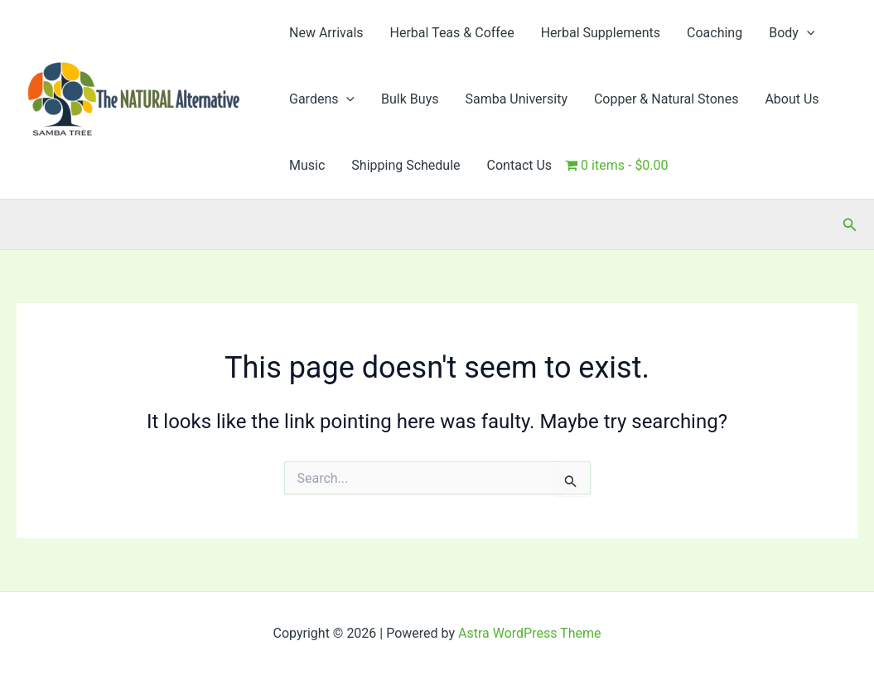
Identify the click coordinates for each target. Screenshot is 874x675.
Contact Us (520, 165)
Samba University (516, 99)
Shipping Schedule (405, 165)
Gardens (322, 99)
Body (791, 33)
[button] (807, 33)
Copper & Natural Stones (666, 99)
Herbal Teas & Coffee (452, 33)
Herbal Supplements (600, 33)
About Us (791, 99)
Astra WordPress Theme (529, 633)
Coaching (714, 33)
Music (307, 165)
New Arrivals (326, 33)
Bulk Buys (409, 99)
